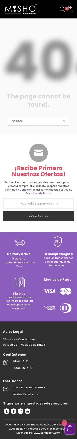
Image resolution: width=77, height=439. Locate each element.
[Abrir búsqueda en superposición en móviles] (62, 9)
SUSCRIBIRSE (38, 215)
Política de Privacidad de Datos (49, 191)
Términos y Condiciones (20, 189)
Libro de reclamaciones (19, 295)
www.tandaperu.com (47, 432)
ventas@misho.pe (25, 394)
